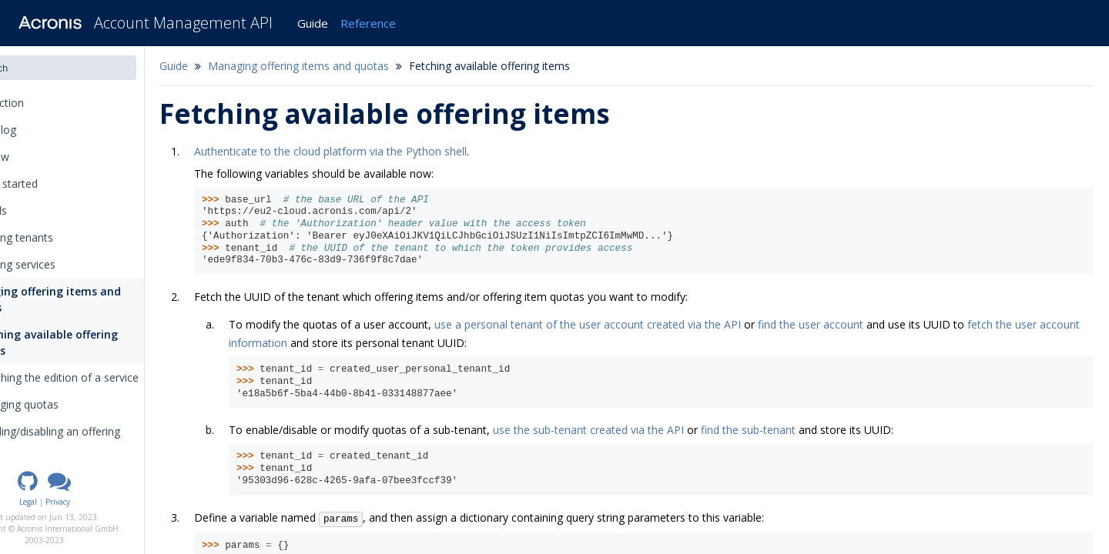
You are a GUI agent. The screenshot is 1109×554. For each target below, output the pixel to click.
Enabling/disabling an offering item (103, 439)
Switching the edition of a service (112, 377)
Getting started (50, 183)
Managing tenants (58, 237)
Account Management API (183, 22)
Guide (312, 23)
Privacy (113, 501)
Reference (368, 23)
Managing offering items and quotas (90, 299)
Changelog (45, 129)
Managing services (59, 264)
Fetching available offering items (101, 342)
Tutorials (35, 210)
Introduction (48, 102)
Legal (83, 501)
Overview (36, 156)
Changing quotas (72, 404)
